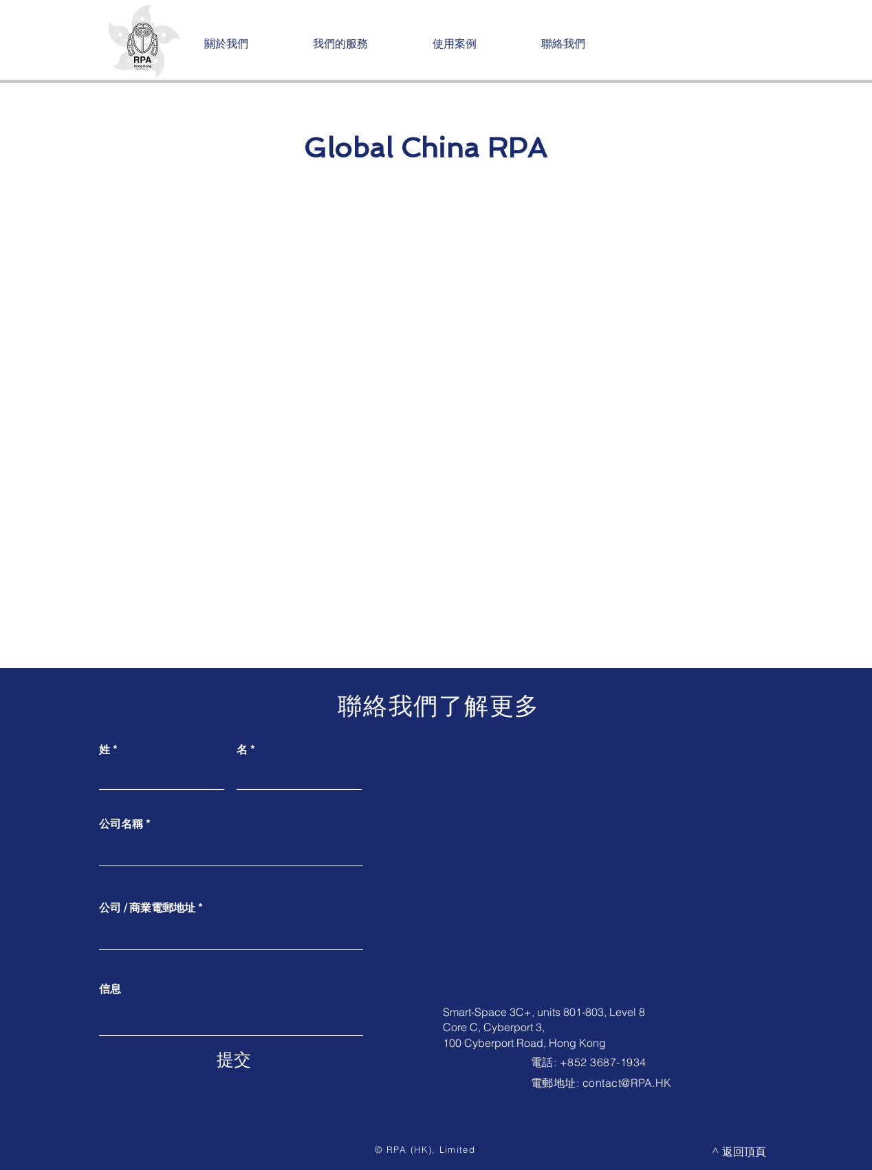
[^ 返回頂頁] (739, 1151)
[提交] (234, 1059)
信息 (110, 988)
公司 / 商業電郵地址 (147, 907)
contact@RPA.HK (627, 1083)
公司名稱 (121, 823)
